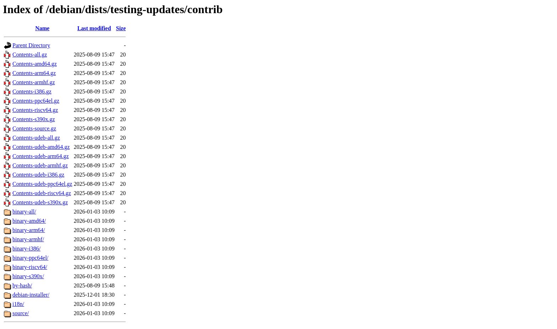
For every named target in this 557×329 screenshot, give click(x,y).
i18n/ (18, 304)
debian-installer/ (30, 295)
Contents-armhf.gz (33, 82)
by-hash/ (22, 285)
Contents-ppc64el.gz (35, 101)
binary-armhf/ (28, 239)
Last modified (94, 28)
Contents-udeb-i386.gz (38, 175)
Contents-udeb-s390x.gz (40, 202)
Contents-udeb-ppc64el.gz (42, 184)
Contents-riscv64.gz (35, 110)
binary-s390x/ (28, 276)
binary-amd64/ (29, 221)
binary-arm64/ (28, 230)
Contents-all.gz (29, 55)
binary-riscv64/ (29, 267)
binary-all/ (24, 212)
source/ (20, 313)
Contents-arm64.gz (34, 73)
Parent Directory (31, 45)
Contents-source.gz (34, 128)
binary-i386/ (26, 249)
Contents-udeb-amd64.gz (41, 147)
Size (121, 28)
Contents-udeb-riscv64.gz (41, 193)
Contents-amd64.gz (34, 64)
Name (42, 28)
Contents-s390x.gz (33, 119)
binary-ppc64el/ (30, 258)
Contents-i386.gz (32, 91)
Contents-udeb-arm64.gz (40, 156)
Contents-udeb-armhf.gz (40, 165)
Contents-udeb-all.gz (36, 138)
